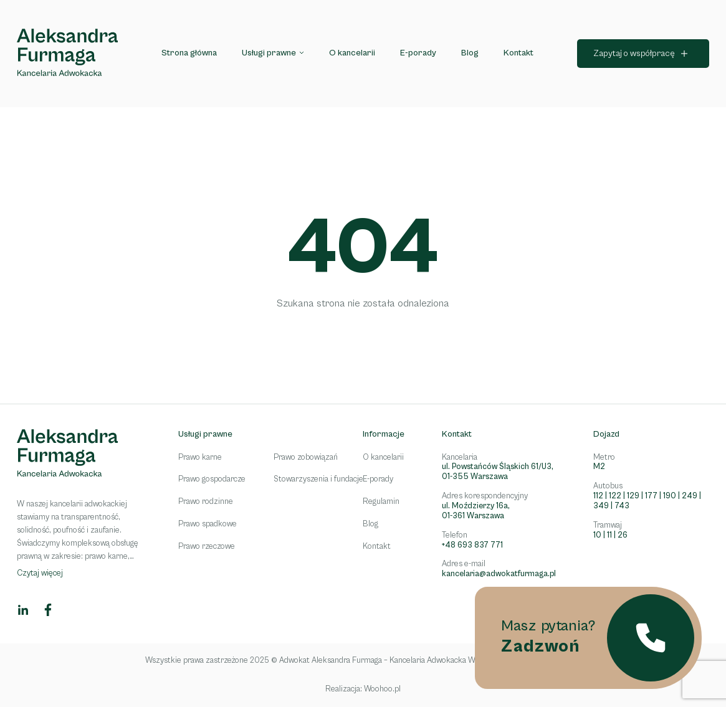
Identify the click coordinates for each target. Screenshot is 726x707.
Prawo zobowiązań (306, 457)
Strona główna (189, 53)
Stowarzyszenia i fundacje (318, 479)
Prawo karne (200, 457)
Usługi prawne (269, 53)
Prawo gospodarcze (212, 479)
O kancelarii (352, 53)
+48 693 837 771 (472, 545)
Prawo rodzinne (205, 501)
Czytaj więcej (40, 573)
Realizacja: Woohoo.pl (363, 689)
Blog (470, 53)
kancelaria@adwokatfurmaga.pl (499, 574)
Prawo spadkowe (207, 524)
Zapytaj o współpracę (634, 54)
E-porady (418, 53)
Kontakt (518, 53)
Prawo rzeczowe (206, 546)
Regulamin (381, 501)
